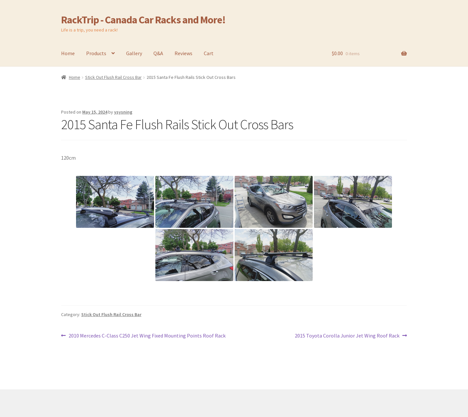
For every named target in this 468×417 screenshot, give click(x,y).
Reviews (183, 53)
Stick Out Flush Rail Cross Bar (113, 77)
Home (68, 53)
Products (96, 53)
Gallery (134, 53)
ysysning (123, 112)
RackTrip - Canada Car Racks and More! (143, 19)
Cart (209, 53)
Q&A (158, 53)
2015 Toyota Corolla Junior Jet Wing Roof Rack (347, 336)
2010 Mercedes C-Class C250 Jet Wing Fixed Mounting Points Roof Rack (147, 336)
